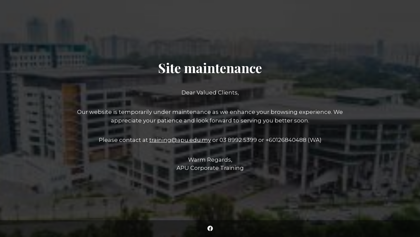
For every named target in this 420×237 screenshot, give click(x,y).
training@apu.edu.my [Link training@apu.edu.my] (180, 140)
